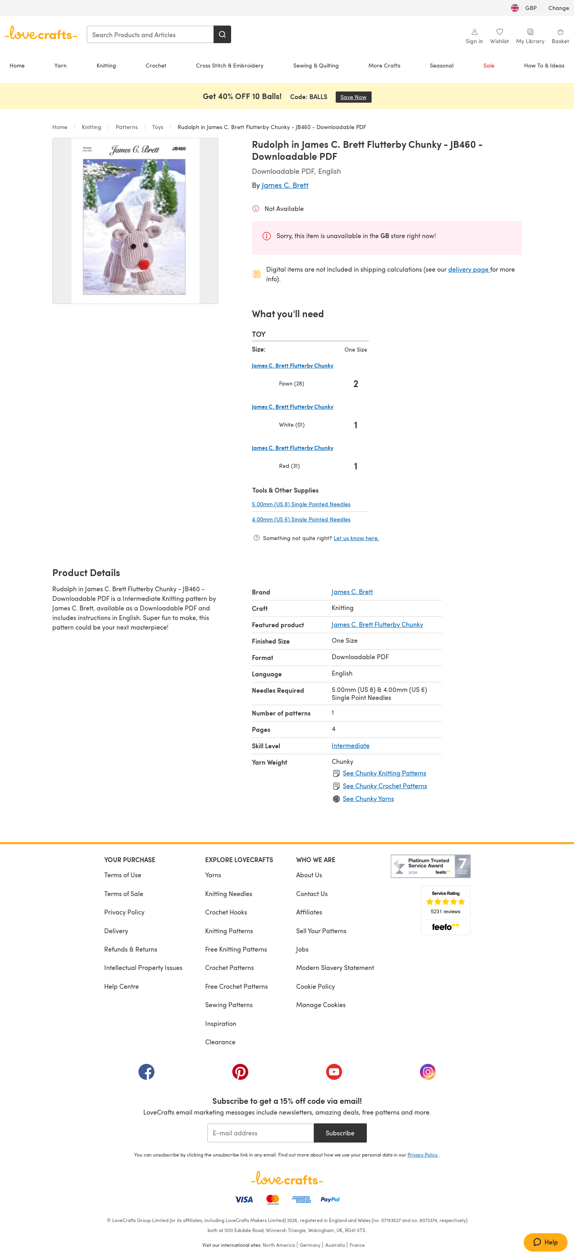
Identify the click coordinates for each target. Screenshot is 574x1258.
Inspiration (220, 1023)
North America (279, 1245)
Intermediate (351, 745)
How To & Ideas (544, 65)
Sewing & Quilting (316, 65)
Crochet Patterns (229, 967)
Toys (157, 127)
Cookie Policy (315, 986)
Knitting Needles (228, 893)
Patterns (126, 127)
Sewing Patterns (229, 1004)
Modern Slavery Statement (335, 967)
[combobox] (150, 34)
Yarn (60, 65)
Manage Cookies (321, 1004)
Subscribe (340, 1133)
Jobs (302, 949)
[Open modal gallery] (135, 221)
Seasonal (441, 65)
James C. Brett (285, 185)
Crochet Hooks (226, 912)
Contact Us (312, 893)
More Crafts (384, 65)
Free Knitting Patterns (236, 949)
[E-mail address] (260, 1133)
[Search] (222, 34)
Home (17, 65)
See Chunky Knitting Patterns (384, 773)
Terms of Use (122, 874)
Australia (335, 1245)
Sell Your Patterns (321, 930)
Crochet (156, 65)
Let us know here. (356, 538)
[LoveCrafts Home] (287, 1177)
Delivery (116, 930)
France (357, 1245)
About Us (309, 874)
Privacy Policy (124, 912)
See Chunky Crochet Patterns (385, 785)
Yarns (213, 874)
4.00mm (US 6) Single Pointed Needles (310, 519)
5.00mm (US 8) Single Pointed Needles (310, 504)
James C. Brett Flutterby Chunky (377, 624)
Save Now (356, 97)
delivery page (469, 269)
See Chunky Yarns (368, 798)
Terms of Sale (123, 893)
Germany (310, 1245)
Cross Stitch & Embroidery (229, 65)
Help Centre (121, 986)
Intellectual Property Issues (143, 967)
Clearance (220, 1041)
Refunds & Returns (130, 949)
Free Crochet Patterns (236, 986)
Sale (489, 65)
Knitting (106, 65)
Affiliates (309, 912)
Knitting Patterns (229, 930)
